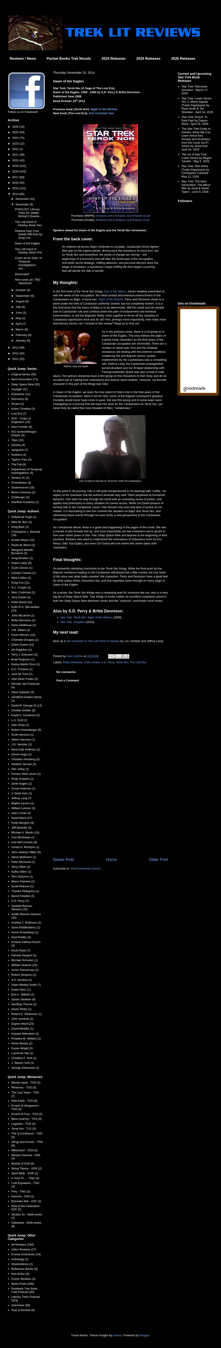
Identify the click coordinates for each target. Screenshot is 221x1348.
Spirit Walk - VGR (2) (24, 1173)
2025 (15, 132)
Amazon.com (104, 215)
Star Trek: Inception (72, 622)
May (19, 318)
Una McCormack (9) (24, 842)
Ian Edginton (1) (21, 649)
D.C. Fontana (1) (22, 669)
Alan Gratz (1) (20, 725)
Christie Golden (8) (23, 710)
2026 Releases (183, 58)
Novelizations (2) (22, 1264)
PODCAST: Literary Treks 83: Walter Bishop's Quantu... (28, 213)
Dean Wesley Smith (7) (26, 984)
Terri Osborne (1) (22, 876)
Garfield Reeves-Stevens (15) (22, 907)
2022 (15, 149)
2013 (15, 347)
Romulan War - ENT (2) (26, 1201)
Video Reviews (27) (23, 1249)
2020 (15, 160)
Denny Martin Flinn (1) (25, 664)
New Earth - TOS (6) (24, 1100)
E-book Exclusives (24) (26, 1254)
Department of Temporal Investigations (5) (26, 471)
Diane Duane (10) (22, 644)
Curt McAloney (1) (22, 837)
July (19, 307)
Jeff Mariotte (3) (21, 827)
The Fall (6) (18, 464)
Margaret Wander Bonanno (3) (22, 551)
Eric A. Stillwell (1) (22, 994)
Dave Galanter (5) (22, 692)
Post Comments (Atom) (86, 868)
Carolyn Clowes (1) (23, 573)
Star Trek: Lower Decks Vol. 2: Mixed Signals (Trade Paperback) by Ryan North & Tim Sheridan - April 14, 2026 (197, 105)
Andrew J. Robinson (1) (26, 922)
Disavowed (22, 274)
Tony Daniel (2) (20, 597)
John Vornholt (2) (22, 1018)
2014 (15, 194)
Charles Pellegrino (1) (25, 891)
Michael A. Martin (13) (25, 832)
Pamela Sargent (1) (23, 955)
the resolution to (93, 641)
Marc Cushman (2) (23, 592)
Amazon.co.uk (141, 215)
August (20, 301)
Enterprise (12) (20, 394)
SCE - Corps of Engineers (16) (20, 420)
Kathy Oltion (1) (21, 871)
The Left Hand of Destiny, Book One (28, 250)
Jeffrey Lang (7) (21, 798)
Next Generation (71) (24, 379)
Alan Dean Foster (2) (24, 679)
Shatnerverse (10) (22, 487)
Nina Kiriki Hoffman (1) (25, 749)
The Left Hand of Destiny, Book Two (28, 223)
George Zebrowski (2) (25, 1067)
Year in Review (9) (23, 1310)
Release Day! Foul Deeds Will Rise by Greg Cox (28, 234)
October (21, 290)
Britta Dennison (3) (23, 620)
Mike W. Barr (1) (21, 522)
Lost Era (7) (18, 413)
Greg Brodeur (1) (22, 558)
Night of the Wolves (104, 109)
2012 (15, 353)
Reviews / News (23, 58)
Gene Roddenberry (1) (25, 927)
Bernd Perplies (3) (22, 896)
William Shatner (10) (24, 965)
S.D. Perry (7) (20, 901)
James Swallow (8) (23, 999)
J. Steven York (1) (22, 1063)
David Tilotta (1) (21, 1009)
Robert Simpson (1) (23, 974)
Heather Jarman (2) (23, 764)
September (23, 295)
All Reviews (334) (22, 1244)
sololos (117, 1335)
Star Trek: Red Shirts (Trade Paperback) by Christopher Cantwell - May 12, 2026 (195, 171)
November (23, 204)
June (19, 312)
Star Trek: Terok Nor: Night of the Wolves (86, 617)
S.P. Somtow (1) (21, 980)
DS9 (87, 662)
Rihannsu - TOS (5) (23, 1087)
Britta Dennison (73, 662)
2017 (15, 177)
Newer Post (63, 859)
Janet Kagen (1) (21, 783)
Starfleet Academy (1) (25, 502)
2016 (15, 182)
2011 (15, 359)
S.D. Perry (107, 662)
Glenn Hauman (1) (23, 739)
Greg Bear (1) (20, 526)
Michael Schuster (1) (24, 960)
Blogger (144, 1335)
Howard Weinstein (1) (25, 1033)
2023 (15, 143)
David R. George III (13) (26, 705)
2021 (15, 154)
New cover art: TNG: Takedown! (28, 281)
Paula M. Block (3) (23, 545)
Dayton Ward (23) (22, 1023)
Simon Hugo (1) (21, 754)
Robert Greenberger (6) (26, 729)
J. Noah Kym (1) (21, 793)
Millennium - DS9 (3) (24, 1150)
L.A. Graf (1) (19, 720)
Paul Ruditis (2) (21, 937)
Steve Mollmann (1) (23, 857)
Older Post (158, 859)
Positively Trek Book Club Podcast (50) (24, 1290)
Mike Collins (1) (21, 577)
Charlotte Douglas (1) (25, 639)
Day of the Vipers (115, 291)
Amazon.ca (122, 215)
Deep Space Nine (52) (25, 384)
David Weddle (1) (22, 1028)
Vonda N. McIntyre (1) (25, 847)
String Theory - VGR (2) (26, 1168)
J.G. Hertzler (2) (21, 744)
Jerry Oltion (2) (20, 866)
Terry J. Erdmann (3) (24, 654)
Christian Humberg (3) (25, 759)
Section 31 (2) (20, 477)
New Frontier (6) (21, 426)
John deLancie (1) (22, 615)
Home (111, 859)
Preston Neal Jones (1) (26, 773)
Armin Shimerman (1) (25, 970)
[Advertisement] (110, 820)
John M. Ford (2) (21, 674)
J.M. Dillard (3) (20, 630)
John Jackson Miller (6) (26, 852)
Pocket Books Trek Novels (69, 58)
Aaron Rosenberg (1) (24, 932)
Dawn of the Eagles (27, 243)
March (20, 329)
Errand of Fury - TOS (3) (26, 1114)
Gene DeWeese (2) (23, 625)
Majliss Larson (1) (22, 803)
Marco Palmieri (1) (23, 881)
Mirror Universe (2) (23, 492)
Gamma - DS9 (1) (22, 1196)
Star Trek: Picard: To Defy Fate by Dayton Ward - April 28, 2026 (194, 120)
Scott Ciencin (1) (21, 567)
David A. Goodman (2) (25, 715)
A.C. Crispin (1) (21, 587)
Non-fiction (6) (20, 1273)
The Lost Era (138, 662)
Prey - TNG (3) (20, 1191)
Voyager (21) (19, 389)
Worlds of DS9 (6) (22, 1163)
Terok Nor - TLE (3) (23, 1128)
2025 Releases (148, 58)
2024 (15, 137)
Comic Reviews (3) (23, 1279)
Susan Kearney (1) (23, 788)
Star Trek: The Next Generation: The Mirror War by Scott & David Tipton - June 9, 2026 (195, 186)
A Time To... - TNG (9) (25, 1178)
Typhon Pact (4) (21, 459)
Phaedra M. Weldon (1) (26, 1038)
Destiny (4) (18, 445)
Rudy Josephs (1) (22, 778)
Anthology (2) (19, 1259)
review (95, 662)
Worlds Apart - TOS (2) (25, 1082)
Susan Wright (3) (22, 1048)
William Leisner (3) (23, 808)
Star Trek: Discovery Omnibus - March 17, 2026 (194, 90)
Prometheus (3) (21, 482)
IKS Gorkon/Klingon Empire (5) (23, 433)
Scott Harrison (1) (22, 734)
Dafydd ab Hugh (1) (23, 517)
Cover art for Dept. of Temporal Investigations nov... (28, 263)
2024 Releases (113, 58)
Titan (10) (17, 440)
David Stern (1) (20, 989)
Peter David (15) (21, 602)
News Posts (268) (22, 1283)
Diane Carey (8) (21, 563)
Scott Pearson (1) (22, 886)
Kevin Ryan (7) (20, 950)
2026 (15, 126)
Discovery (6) (19, 399)
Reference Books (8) (24, 1269)
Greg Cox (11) (20, 582)
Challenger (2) (20, 497)
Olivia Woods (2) (21, 1043)
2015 (15, 188)
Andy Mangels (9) (22, 822)
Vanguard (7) (19, 449)
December (23, 199)
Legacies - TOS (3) (23, 1123)
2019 (15, 166)
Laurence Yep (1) (22, 1053)
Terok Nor (122, 662)
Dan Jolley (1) (20, 769)
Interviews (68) (20, 1305)
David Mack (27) (21, 818)
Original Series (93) (23, 374)
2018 (15, 171)
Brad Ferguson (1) (23, 659)
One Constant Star (101, 113)
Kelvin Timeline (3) (23, 408)
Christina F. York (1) (23, 1058)
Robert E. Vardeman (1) (26, 1014)
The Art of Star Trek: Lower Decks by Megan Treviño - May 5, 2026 (196, 158)
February (22, 335)
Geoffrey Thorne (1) (23, 1004)
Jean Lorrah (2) (21, 813)
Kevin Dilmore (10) (23, 634)
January (21, 340)
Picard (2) (17, 403)
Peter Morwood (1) (23, 862)
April (19, 323)
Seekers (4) (18, 454)
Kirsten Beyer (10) (22, 540)
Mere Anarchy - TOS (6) (26, 1118)
